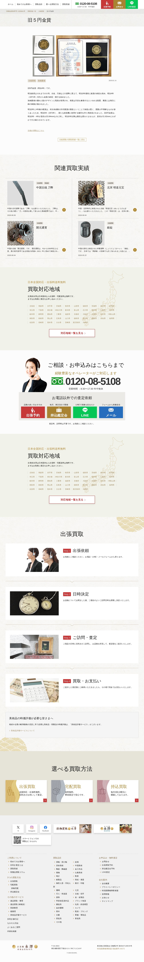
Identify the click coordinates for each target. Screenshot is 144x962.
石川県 (85, 310)
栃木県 (103, 306)
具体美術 (59, 867)
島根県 (41, 318)
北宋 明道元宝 (115, 187)
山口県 (67, 318)
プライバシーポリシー (111, 889)
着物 (58, 874)
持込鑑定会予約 (108, 870)
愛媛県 (94, 318)
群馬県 (112, 306)
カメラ (78, 910)
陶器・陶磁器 (61, 871)
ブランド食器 (80, 903)
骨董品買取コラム (17, 874)
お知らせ (105, 899)
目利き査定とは (16, 867)
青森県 (41, 306)
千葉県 (41, 310)
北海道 (32, 306)
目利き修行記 (12, 921)
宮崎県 (67, 322)
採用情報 (105, 896)
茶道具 (59, 920)
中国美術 (78, 867)
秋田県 (67, 306)
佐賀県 (32, 322)
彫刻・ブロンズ (81, 913)
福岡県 (112, 318)
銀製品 (59, 881)
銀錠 (110, 227)
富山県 (76, 310)
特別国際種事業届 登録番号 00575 (111, 950)
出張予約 (107, 7)
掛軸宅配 (14, 890)
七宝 (77, 892)
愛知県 (50, 314)
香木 (58, 913)
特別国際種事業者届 (110, 892)
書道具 (59, 906)
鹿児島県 (76, 322)
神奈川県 (58, 310)
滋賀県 (67, 314)
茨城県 (94, 306)
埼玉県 (32, 310)
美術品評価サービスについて (23, 732)
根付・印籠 (79, 885)
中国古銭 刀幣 (44, 187)
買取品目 (38, 4)
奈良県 (103, 314)
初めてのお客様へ (24, 4)
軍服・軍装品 (80, 917)
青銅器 (47, 183)
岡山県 (50, 318)
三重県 (58, 314)
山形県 (76, 306)
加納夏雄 (41, 81)
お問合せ (119, 7)
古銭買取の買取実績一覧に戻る (72, 140)
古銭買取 (32, 81)
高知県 (103, 318)
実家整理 (14, 910)
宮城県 (58, 306)
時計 (58, 878)
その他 (59, 924)
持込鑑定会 (59, 416)
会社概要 (105, 885)
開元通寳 (41, 227)
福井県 (94, 310)
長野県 (112, 310)
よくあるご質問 (13, 929)
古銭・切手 (79, 895)
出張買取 (14, 883)
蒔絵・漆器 (79, 881)
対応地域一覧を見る (72, 333)
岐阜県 (32, 314)
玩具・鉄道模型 (81, 906)
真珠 (58, 899)
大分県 (58, 322)
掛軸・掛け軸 (61, 864)
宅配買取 (14, 886)
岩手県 (50, 306)
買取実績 (66, 4)
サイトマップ (107, 903)
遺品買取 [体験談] (17, 906)
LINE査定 (132, 7)
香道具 (78, 920)
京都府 (76, 314)
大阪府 (85, 314)
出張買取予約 (107, 867)
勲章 (77, 878)
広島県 (58, 318)
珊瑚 (58, 892)
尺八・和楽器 (61, 895)
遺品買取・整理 (16, 903)
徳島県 (76, 318)
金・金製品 (79, 899)
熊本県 (50, 322)
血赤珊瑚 (59, 910)
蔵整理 (13, 913)
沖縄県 (85, 322)
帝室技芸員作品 (62, 903)
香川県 (85, 318)
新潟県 (67, 310)
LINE (85, 416)
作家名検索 (12, 933)
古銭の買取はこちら (36, 131)
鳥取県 (32, 318)
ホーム (10, 4)
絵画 (77, 864)
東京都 (50, 310)
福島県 (85, 306)
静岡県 (41, 314)
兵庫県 (94, 314)
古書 (58, 917)
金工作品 (78, 871)
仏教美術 (78, 874)
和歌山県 (112, 314)
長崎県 (41, 322)
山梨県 (103, 310)
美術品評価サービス (18, 917)
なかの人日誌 (12, 925)
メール (111, 416)
